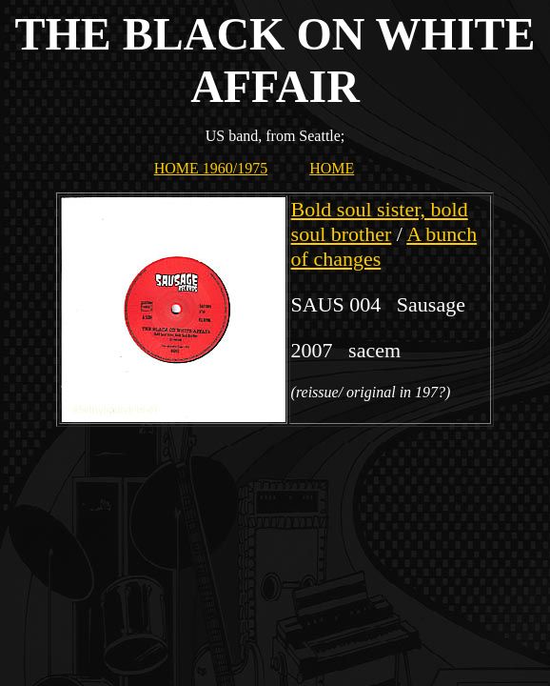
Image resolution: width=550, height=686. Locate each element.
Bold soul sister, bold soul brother (379, 221)
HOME (331, 168)
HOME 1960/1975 (211, 168)
